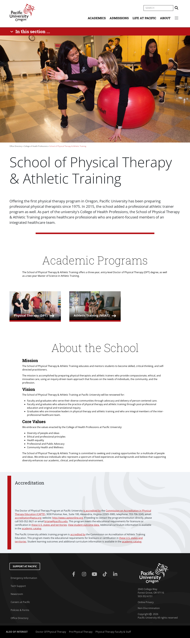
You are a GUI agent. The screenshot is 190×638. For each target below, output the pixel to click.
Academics (97, 18)
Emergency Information (24, 578)
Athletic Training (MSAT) (92, 315)
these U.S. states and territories (49, 525)
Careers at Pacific (20, 602)
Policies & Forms (20, 610)
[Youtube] (95, 574)
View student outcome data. (84, 525)
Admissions (119, 18)
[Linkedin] (116, 574)
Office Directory (16, 146)
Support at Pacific (25, 566)
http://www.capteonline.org (67, 517)
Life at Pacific (144, 18)
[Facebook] (74, 574)
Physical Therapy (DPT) (31, 315)
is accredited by (92, 510)
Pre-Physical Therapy (80, 631)
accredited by (78, 534)
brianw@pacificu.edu (56, 521)
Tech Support (18, 586)
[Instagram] (85, 574)
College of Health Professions (36, 146)
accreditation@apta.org (28, 517)
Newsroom (17, 594)
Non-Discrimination (149, 608)
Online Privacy (146, 602)
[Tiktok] (105, 574)
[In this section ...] (31, 31)
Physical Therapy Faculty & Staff (113, 631)
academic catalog (31, 528)
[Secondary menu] (176, 18)
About (165, 18)
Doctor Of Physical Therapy (51, 631)
